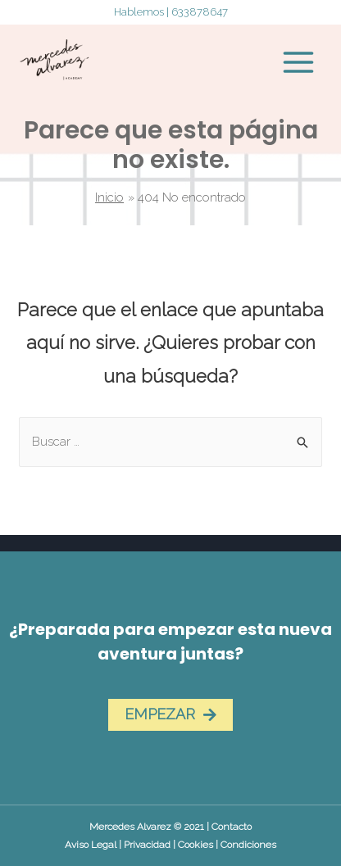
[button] (170, 715)
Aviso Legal (90, 844)
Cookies (195, 844)
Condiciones (248, 844)
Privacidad (147, 844)
